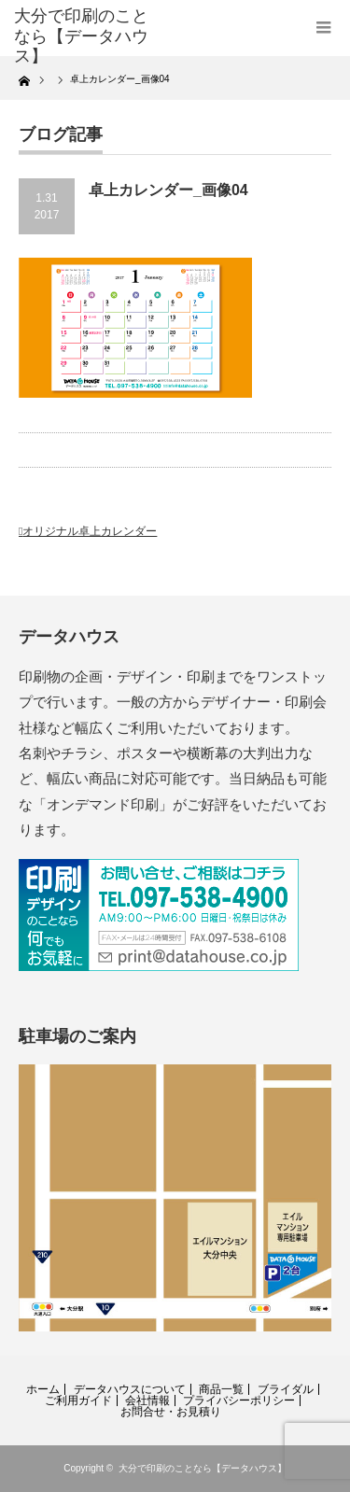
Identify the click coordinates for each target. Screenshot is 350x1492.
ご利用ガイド (78, 1400)
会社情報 (147, 1400)
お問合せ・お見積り (170, 1411)
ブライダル (286, 1389)
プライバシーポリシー (239, 1400)
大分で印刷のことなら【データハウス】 (203, 1468)
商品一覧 (221, 1389)
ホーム (43, 1389)
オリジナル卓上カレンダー (89, 531)
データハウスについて (130, 1389)
